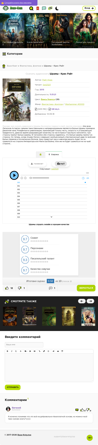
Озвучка (55, 154)
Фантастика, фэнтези (30, 66)
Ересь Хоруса (48, 99)
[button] (7, 351)
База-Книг (12, 66)
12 (9, 287)
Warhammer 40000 (74, 104)
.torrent (37, 164)
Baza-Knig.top (24, 435)
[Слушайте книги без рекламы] (18, 3)
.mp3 (60, 164)
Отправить (12, 387)
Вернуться (86, 288)
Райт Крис (47, 80)
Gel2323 (47, 85)
